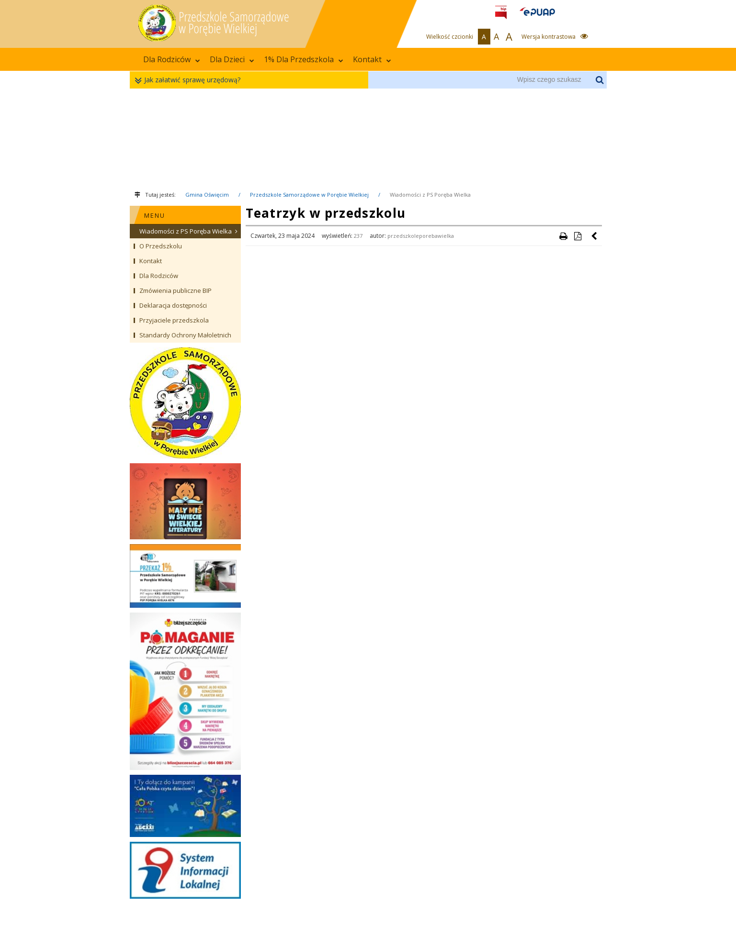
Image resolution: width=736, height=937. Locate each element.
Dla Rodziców (171, 59)
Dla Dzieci (232, 59)
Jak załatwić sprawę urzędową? (189, 80)
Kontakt (372, 59)
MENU (154, 215)
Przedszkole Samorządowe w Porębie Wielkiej (309, 194)
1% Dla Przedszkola (303, 59)
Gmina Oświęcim (207, 194)
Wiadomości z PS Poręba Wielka (430, 194)
